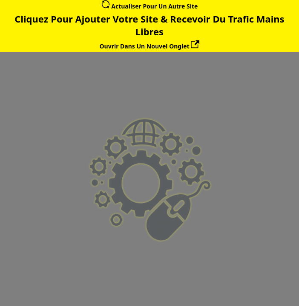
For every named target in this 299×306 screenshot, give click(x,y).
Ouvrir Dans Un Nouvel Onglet (150, 46)
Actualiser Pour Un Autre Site (149, 6)
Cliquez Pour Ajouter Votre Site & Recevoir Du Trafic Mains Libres (149, 25)
